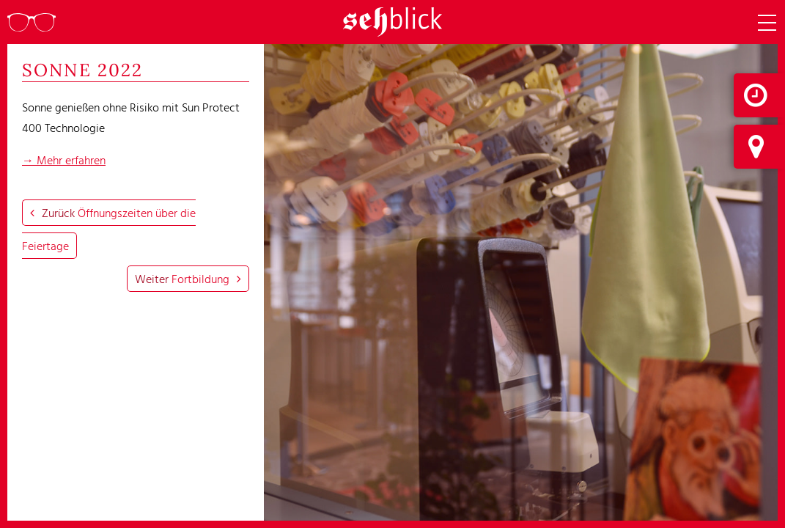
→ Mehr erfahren (64, 160)
